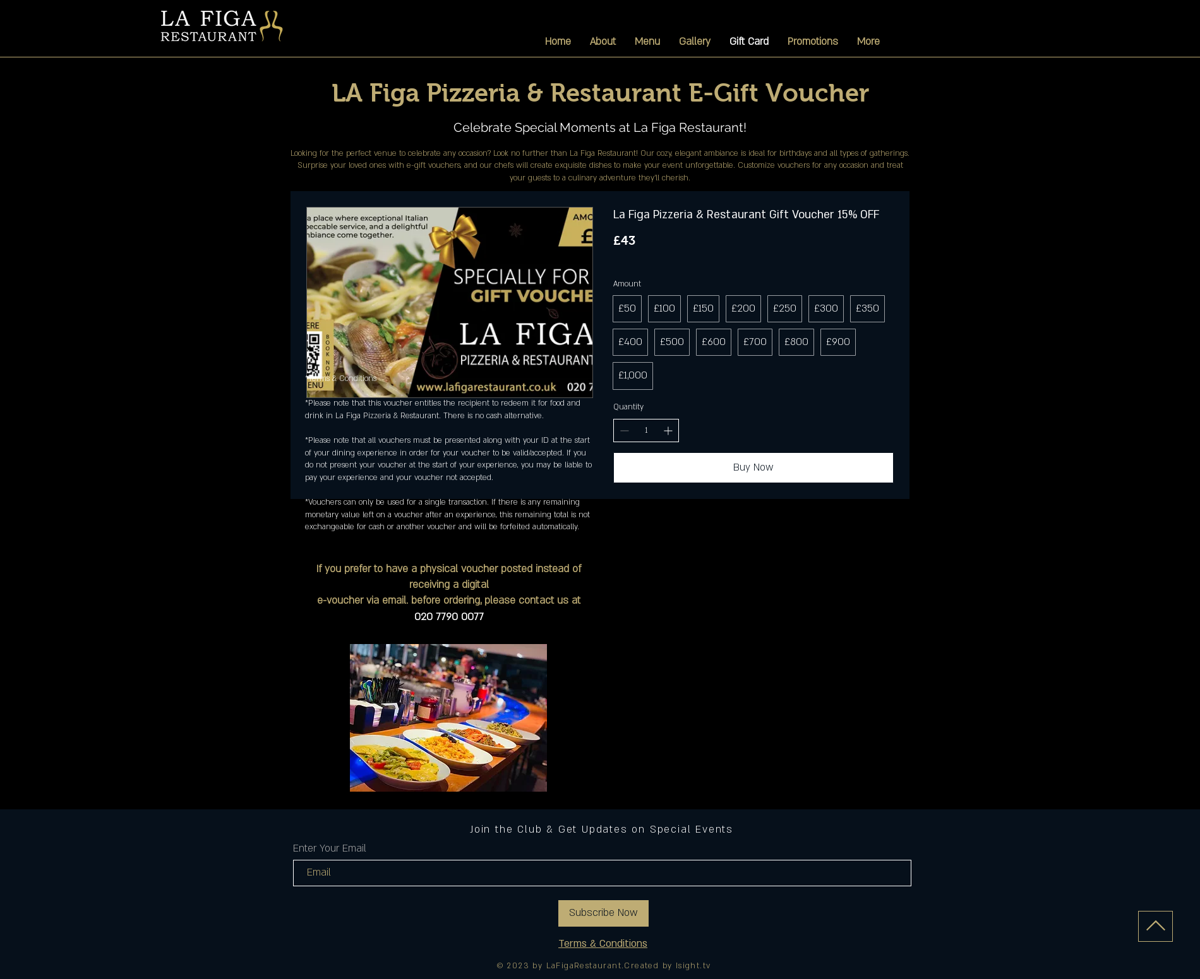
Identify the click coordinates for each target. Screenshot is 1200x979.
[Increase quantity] (668, 430)
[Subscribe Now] (603, 913)
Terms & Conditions (602, 944)
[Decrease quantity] (624, 430)
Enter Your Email (329, 848)
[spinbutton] (646, 430)
